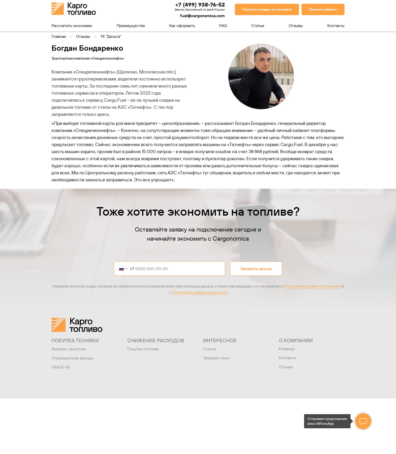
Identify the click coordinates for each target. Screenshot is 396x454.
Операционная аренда (72, 357)
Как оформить (182, 25)
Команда (287, 348)
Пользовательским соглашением (312, 286)
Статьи (257, 25)
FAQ (223, 25)
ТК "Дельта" (110, 36)
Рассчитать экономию (72, 25)
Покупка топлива (143, 348)
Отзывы (296, 25)
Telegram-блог (216, 357)
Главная (59, 36)
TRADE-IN (60, 367)
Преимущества (131, 25)
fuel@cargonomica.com (202, 15)
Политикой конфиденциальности (199, 292)
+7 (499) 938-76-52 (200, 4)
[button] (267, 9)
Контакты (335, 25)
